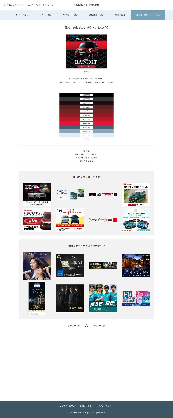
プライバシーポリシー (103, 405)
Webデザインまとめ (45, 5)
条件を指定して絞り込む (148, 15)
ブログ (30, 5)
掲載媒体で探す (96, 15)
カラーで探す (45, 15)
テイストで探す (70, 15)
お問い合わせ (85, 405)
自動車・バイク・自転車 (91, 78)
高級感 (88, 82)
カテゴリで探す (20, 15)
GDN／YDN (99, 82)
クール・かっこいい (73, 82)
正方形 (110, 82)
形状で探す (120, 15)
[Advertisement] (147, 5)
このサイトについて (68, 405)
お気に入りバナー (16, 5)
